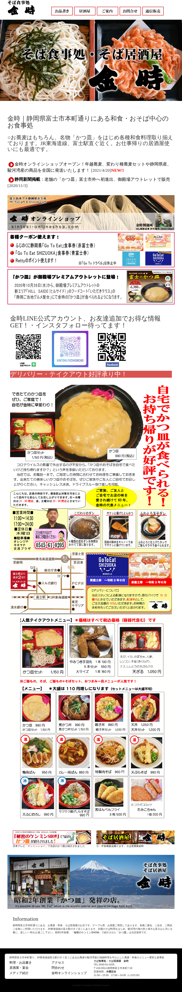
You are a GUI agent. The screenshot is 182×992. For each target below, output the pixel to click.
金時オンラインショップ (69, 973)
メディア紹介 (19, 973)
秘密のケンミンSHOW (86, 932)
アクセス (58, 962)
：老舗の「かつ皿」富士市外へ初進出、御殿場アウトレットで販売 (92, 179)
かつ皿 (122, 932)
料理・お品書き (20, 962)
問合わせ (58, 967)
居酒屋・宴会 (19, 967)
